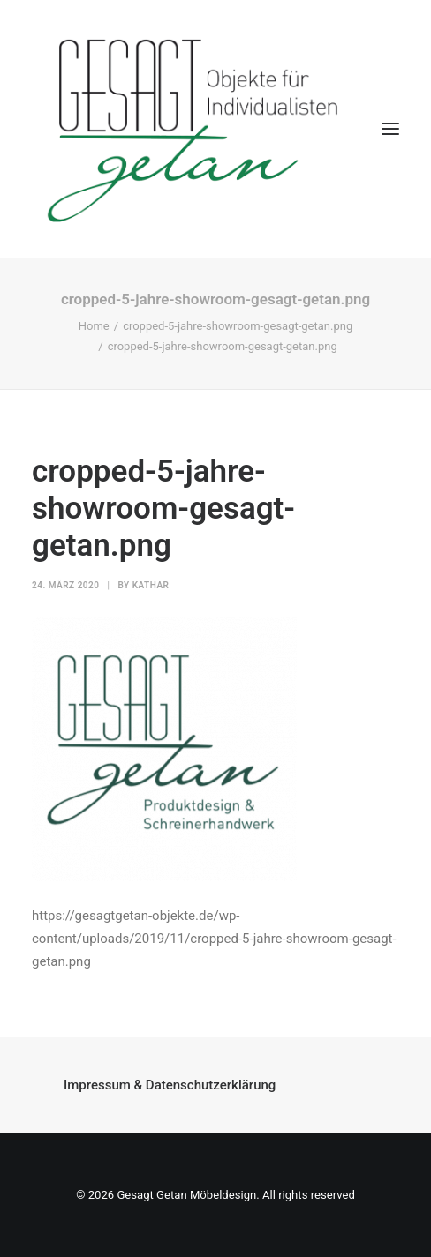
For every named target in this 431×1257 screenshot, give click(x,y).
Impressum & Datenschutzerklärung (170, 1085)
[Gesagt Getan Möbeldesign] (215, 129)
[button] (390, 129)
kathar (151, 585)
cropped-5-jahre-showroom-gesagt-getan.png (237, 326)
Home (94, 326)
